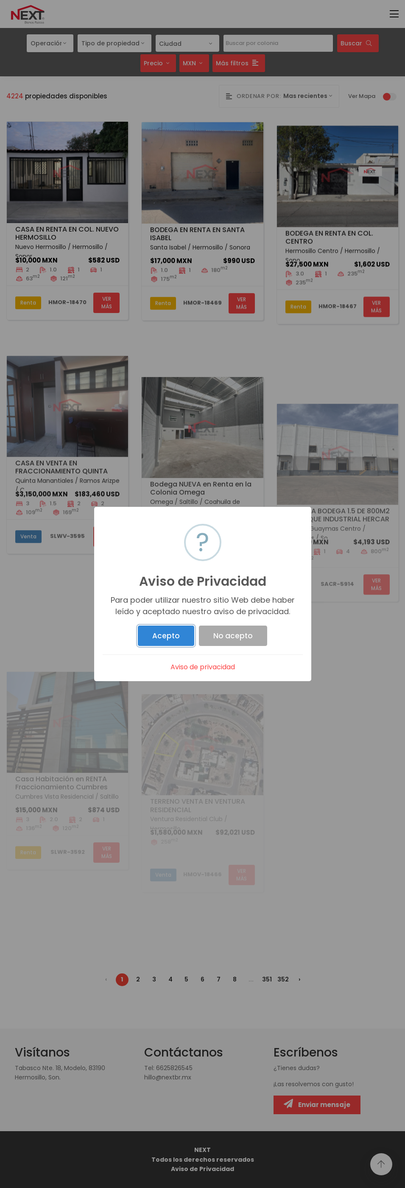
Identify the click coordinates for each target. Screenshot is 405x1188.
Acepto (166, 636)
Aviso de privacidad (202, 667)
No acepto (233, 636)
